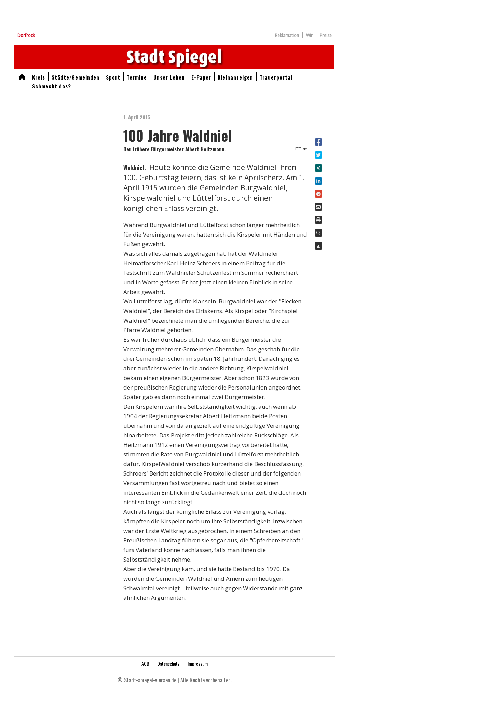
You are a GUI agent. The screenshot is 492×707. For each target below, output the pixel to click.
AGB (145, 663)
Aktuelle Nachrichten (174, 57)
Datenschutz (168, 663)
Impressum (198, 663)
